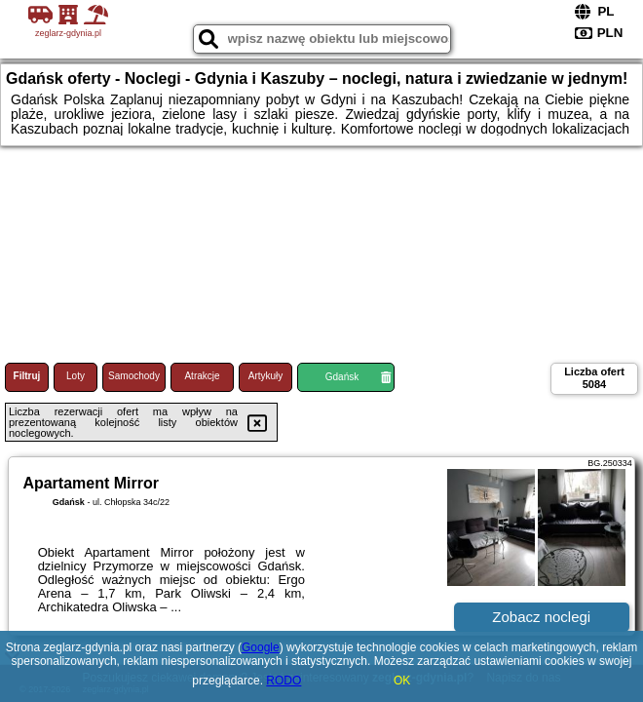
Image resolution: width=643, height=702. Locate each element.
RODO (283, 680)
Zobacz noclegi (541, 616)
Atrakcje (201, 375)
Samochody (134, 375)
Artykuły (266, 375)
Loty (75, 375)
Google (261, 647)
